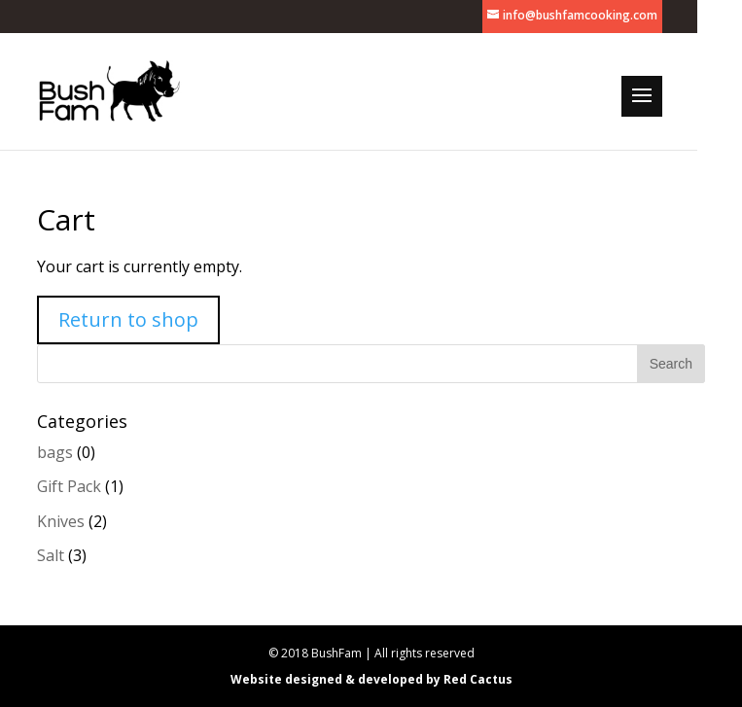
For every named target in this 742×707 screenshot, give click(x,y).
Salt (50, 555)
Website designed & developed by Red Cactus (371, 679)
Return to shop (128, 319)
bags (55, 452)
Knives (61, 521)
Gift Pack (69, 486)
